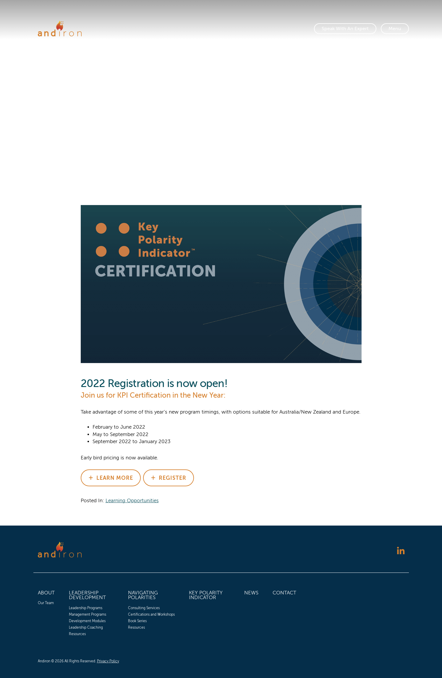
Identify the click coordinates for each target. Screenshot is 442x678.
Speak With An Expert (345, 28)
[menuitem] (46, 612)
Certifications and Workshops (151, 614)
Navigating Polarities (143, 595)
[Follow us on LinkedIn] (400, 551)
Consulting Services (144, 608)
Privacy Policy (108, 661)
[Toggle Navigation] (395, 28)
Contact (284, 593)
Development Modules (87, 621)
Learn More (114, 478)
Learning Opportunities (132, 500)
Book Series (137, 621)
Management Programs (87, 614)
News (251, 593)
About (46, 593)
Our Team (46, 603)
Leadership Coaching (86, 627)
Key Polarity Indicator (206, 595)
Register (172, 478)
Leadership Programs (85, 608)
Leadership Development (87, 595)
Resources (77, 634)
